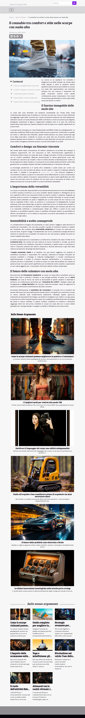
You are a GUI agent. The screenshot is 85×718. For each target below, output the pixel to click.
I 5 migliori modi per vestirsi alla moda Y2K (42, 402)
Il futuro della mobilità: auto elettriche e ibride (43, 542)
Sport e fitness (21, 17)
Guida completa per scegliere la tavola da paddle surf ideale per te (42, 627)
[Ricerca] (62, 3)
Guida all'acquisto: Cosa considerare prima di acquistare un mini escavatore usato (42, 495)
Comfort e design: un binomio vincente (27, 90)
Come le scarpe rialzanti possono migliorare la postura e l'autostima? (42, 356)
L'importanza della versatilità (24, 94)
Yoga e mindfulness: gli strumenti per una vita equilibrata (42, 658)
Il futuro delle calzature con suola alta (27, 102)
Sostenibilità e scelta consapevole (25, 98)
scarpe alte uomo (47, 172)
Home (11, 17)
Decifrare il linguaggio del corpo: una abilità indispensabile (43, 448)
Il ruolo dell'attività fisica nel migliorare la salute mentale (19, 690)
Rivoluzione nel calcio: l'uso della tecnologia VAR (64, 656)
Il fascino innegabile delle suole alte (26, 86)
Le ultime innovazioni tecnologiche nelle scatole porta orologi (42, 588)
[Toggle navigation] (11, 10)
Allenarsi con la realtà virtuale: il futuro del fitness (42, 689)
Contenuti (18, 81)
